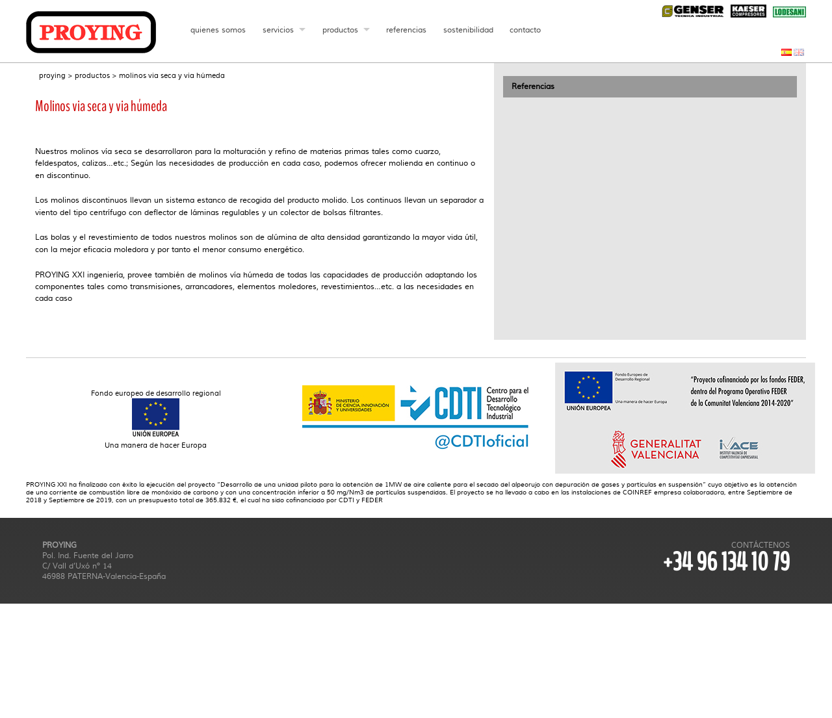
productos (340, 30)
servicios (278, 30)
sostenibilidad (468, 30)
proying (52, 75)
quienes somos (218, 30)
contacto (525, 30)
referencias (407, 30)
